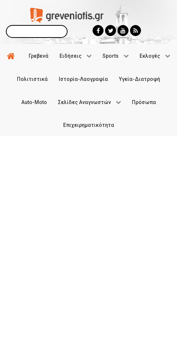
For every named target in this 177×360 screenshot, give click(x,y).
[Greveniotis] (67, 14)
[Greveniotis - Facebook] (98, 30)
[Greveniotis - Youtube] (123, 30)
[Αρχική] (12, 55)
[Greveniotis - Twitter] (110, 30)
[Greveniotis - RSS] (135, 30)
